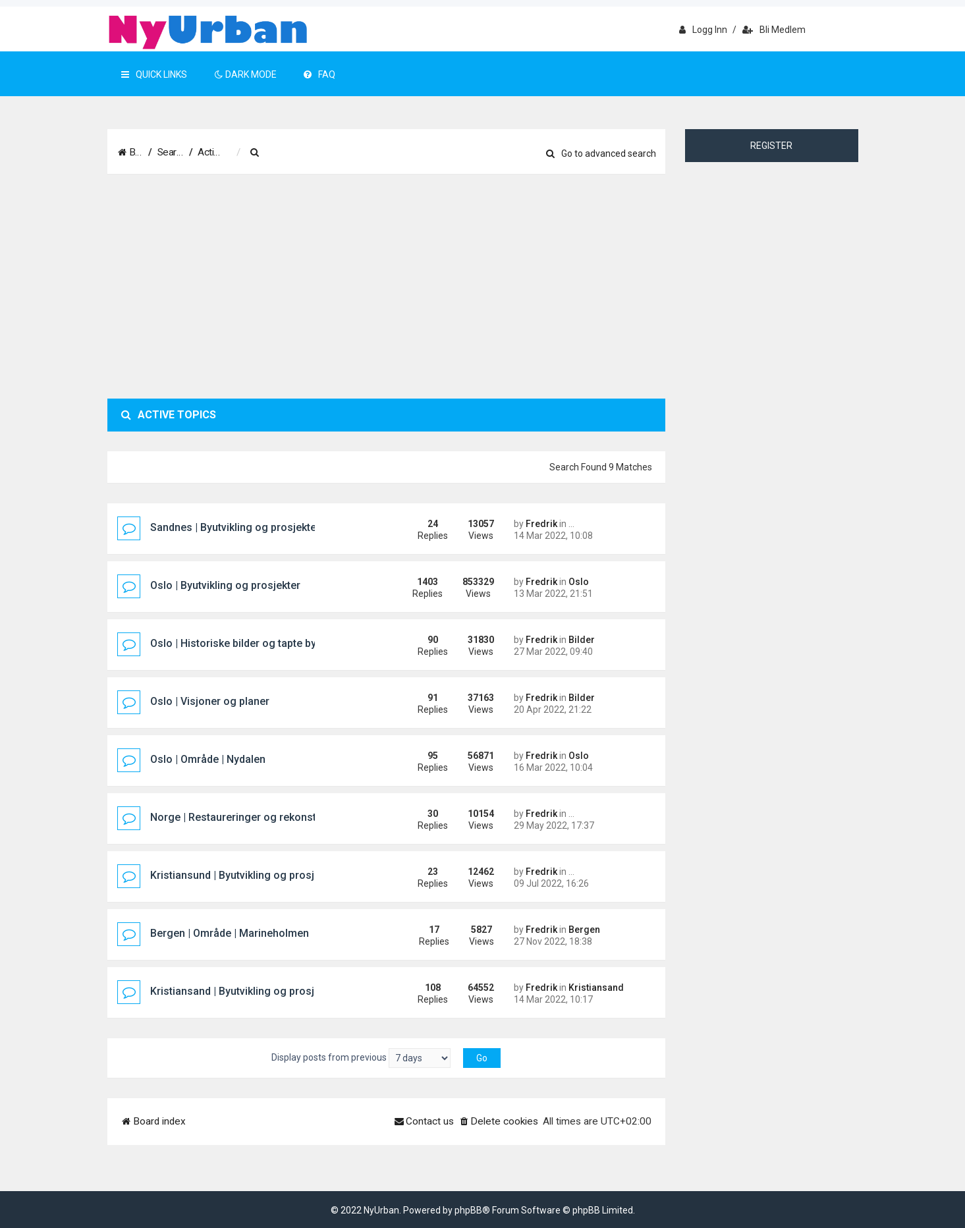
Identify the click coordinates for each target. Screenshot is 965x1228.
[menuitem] (321, 153)
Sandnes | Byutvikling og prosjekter (235, 527)
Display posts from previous (361, 1058)
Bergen (584, 929)
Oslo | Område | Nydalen (207, 759)
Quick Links (154, 74)
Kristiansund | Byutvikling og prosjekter (244, 875)
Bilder (581, 639)
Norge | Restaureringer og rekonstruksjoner (256, 817)
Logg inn (703, 29)
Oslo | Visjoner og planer (209, 701)
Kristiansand (596, 987)
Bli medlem (774, 29)
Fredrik (541, 523)
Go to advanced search (601, 153)
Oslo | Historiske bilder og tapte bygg (239, 643)
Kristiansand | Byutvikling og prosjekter (244, 991)
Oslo (578, 581)
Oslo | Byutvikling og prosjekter (225, 585)
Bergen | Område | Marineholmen (229, 933)
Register (771, 145)
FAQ (319, 74)
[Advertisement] (386, 286)
